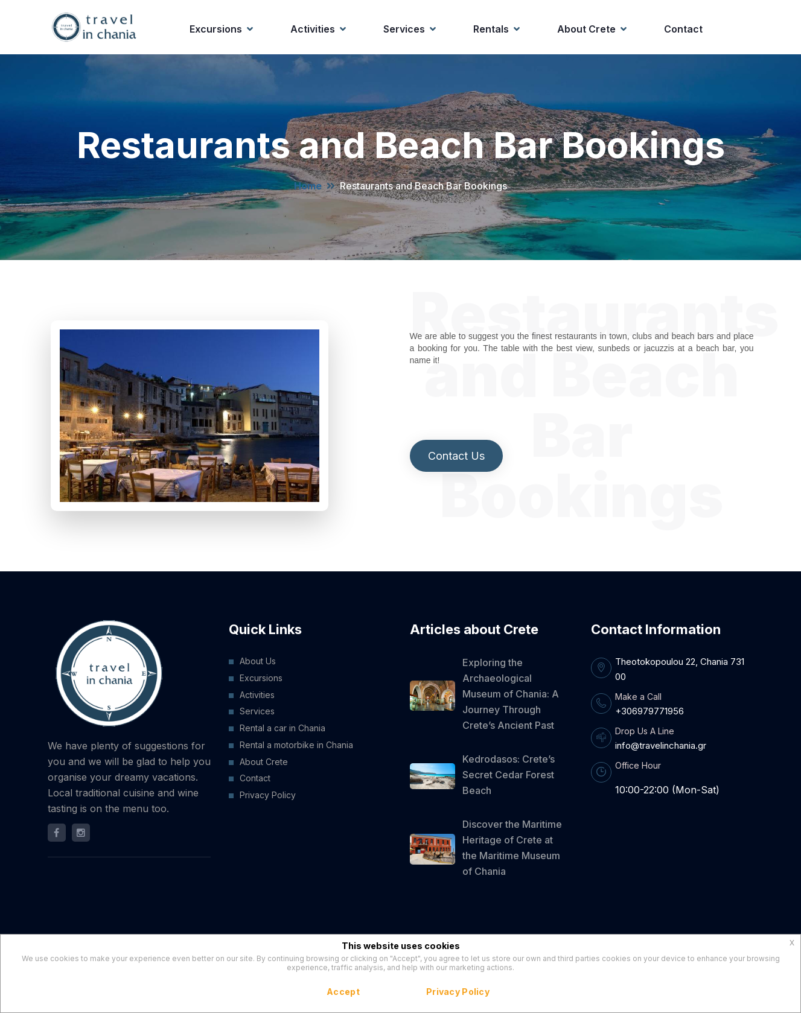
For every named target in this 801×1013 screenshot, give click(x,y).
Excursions (216, 29)
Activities (312, 29)
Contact (683, 29)
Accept (343, 991)
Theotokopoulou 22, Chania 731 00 (679, 669)
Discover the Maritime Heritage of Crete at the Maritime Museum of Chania (512, 847)
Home (308, 186)
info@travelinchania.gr (660, 745)
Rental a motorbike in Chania (296, 745)
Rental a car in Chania (282, 728)
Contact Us (456, 455)
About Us (258, 661)
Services (404, 29)
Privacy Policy (268, 795)
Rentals (491, 29)
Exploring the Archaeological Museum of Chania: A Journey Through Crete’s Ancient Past (510, 693)
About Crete (586, 29)
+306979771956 (649, 711)
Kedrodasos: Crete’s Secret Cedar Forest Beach (508, 774)
